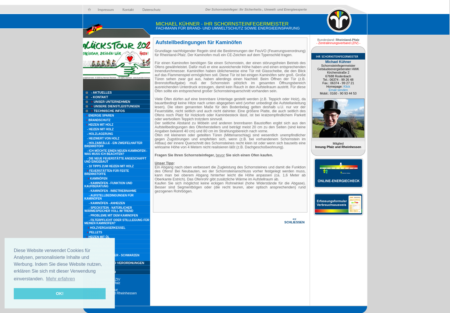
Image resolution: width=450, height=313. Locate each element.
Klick (347, 86)
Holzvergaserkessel (104, 227)
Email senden (338, 90)
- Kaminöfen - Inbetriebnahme (112, 190)
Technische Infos (107, 111)
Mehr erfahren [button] (60, 278)
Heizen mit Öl (97, 237)
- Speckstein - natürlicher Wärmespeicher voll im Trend (108, 209)
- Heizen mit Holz (100, 129)
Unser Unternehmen (110, 101)
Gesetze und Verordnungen (117, 263)
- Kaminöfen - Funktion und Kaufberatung (108, 185)
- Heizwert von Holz (103, 138)
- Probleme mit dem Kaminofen (113, 215)
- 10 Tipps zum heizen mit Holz (110, 166)
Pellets (93, 232)
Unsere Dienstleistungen (115, 106)
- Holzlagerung (100, 133)
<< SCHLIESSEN (294, 220)
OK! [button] (59, 293)
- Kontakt (99, 97)
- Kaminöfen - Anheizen (107, 203)
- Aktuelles (101, 92)
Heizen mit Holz (98, 124)
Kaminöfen (95, 178)
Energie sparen (99, 115)
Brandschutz (97, 120)
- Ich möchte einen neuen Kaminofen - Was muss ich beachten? (115, 152)
